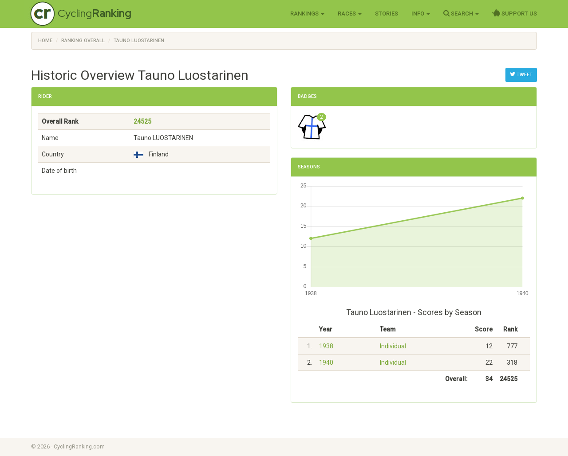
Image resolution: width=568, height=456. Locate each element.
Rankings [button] (307, 13)
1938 (326, 346)
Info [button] (420, 13)
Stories (386, 13)
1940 (326, 362)
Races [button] (350, 13)
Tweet (521, 74)
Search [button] (461, 13)
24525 (142, 121)
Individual (393, 346)
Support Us (514, 13)
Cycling (94, 13)
